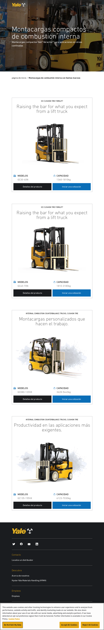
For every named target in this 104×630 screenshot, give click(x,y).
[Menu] (90, 5)
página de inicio (19, 78)
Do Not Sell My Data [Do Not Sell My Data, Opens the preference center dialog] (12, 626)
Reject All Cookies (90, 626)
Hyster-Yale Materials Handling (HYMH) (29, 580)
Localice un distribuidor (22, 560)
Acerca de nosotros (20, 575)
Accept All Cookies (69, 626)
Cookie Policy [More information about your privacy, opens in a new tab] (14, 620)
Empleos (16, 596)
